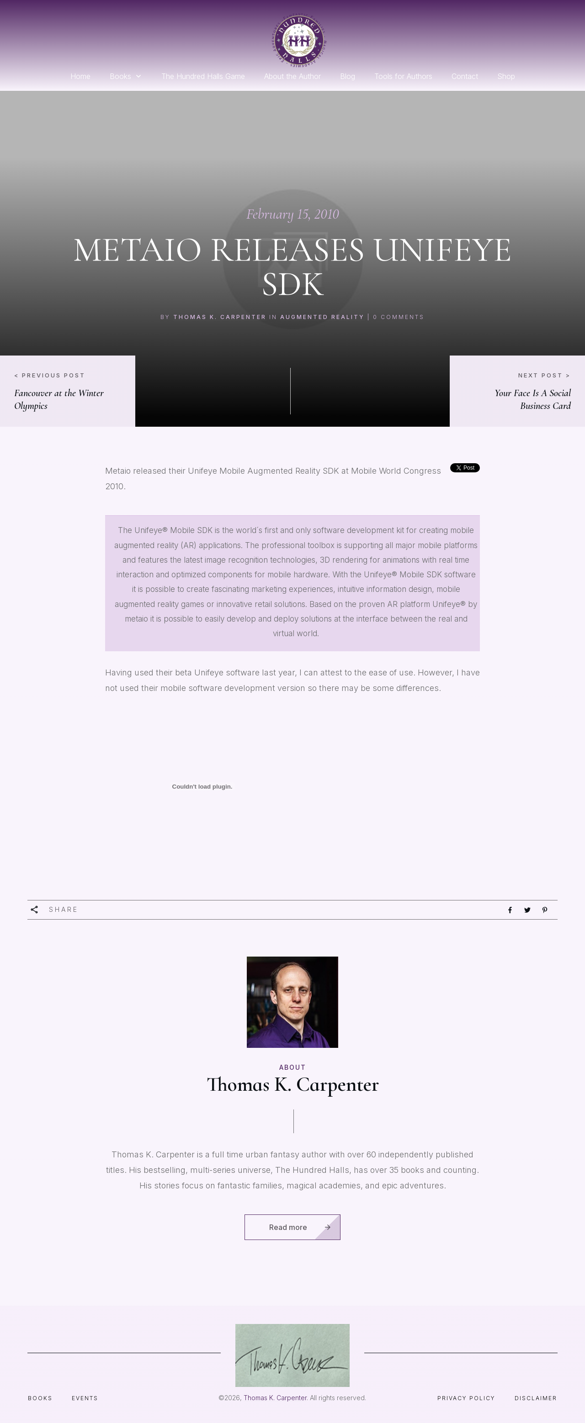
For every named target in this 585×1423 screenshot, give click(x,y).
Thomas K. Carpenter (219, 317)
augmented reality (322, 317)
